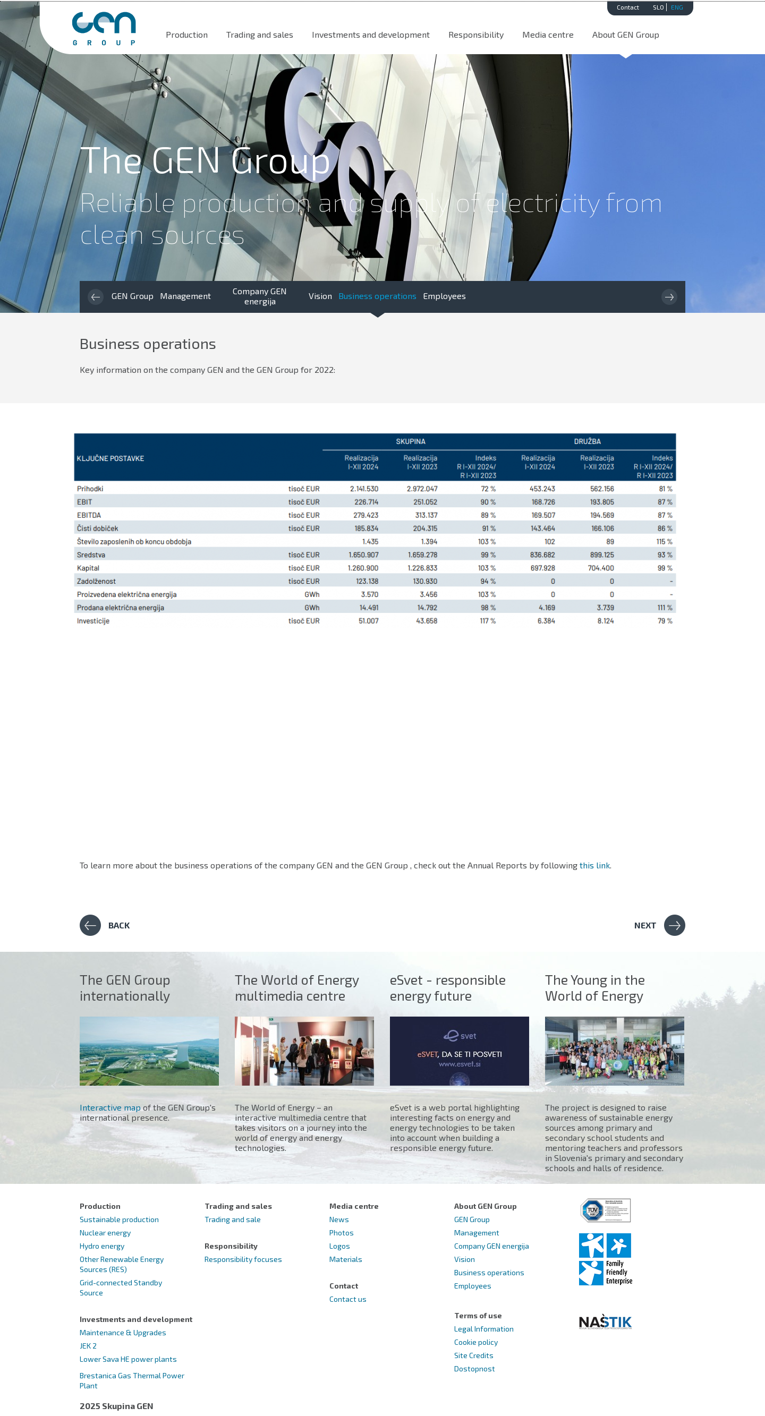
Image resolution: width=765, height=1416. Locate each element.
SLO (658, 7)
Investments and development (371, 34)
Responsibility (476, 34)
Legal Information (484, 1328)
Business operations (377, 296)
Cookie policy (476, 1341)
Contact (628, 7)
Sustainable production (119, 1219)
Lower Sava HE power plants (128, 1358)
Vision (320, 296)
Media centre (548, 34)
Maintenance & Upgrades (123, 1332)
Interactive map (110, 1107)
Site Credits (474, 1355)
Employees (444, 296)
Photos (341, 1232)
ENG (677, 7)
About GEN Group (625, 34)
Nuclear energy (105, 1232)
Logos (339, 1245)
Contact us (348, 1298)
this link (595, 865)
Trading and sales (259, 34)
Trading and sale (233, 1219)
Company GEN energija (260, 296)
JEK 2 (88, 1345)
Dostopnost (474, 1368)
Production (187, 34)
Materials (345, 1259)
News (339, 1219)
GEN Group (133, 296)
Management (185, 296)
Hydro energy (102, 1245)
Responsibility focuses (243, 1259)
